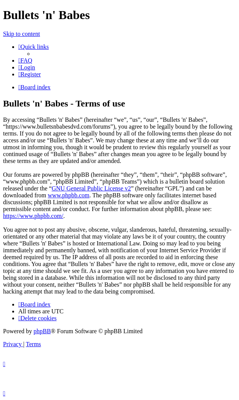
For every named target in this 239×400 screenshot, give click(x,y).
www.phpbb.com (68, 195)
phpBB (42, 331)
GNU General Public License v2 (91, 188)
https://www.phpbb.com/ (33, 216)
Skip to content (21, 34)
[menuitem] (25, 60)
